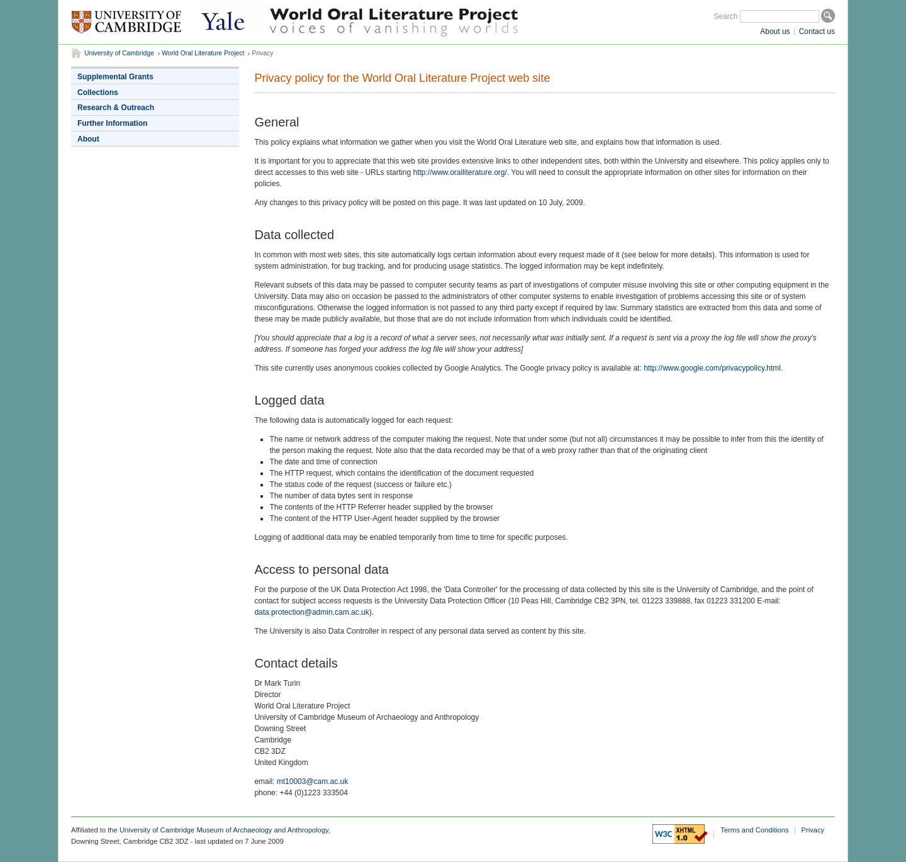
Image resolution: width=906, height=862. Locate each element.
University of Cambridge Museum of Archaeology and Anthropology (224, 830)
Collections (97, 92)
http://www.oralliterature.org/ (459, 172)
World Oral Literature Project (203, 53)
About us (775, 31)
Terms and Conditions (754, 830)
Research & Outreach (115, 107)
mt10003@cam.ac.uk (313, 781)
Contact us (817, 31)
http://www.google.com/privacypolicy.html (712, 368)
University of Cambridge (119, 53)
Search (725, 16)
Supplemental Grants (115, 76)
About (88, 139)
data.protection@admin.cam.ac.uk (311, 612)
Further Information (112, 123)
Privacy (813, 830)
